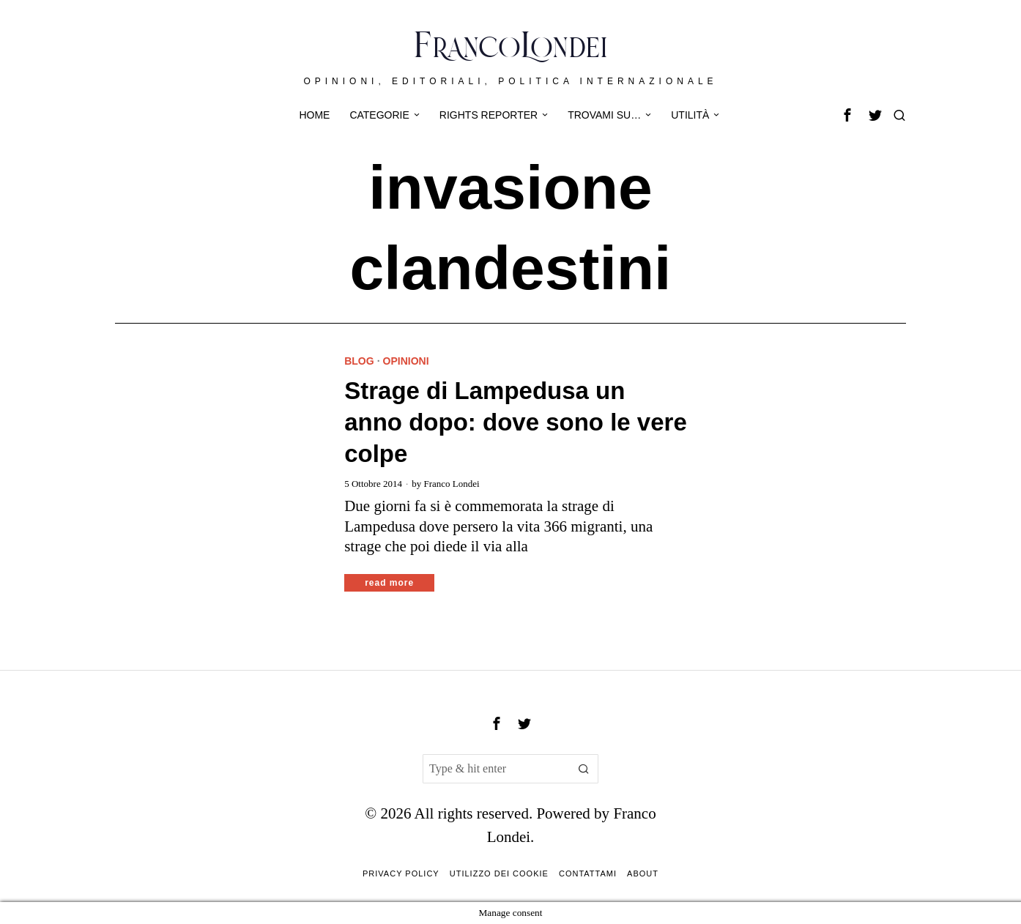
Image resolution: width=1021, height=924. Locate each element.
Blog (359, 361)
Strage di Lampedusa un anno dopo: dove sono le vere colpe (515, 422)
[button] (583, 768)
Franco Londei (451, 483)
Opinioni (406, 361)
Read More (389, 583)
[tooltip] (847, 115)
